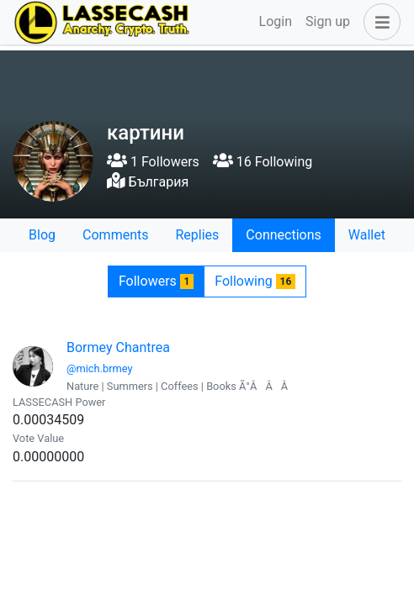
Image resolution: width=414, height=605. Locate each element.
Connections (283, 235)
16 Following (262, 162)
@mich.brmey (99, 368)
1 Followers (153, 162)
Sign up (327, 21)
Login (275, 21)
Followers (156, 281)
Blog (42, 235)
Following (255, 281)
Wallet (366, 235)
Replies (197, 235)
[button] (379, 21)
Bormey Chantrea (118, 347)
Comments (115, 235)
